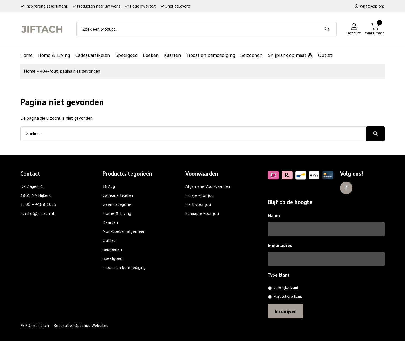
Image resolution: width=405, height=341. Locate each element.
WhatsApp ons (370, 6)
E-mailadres (280, 245)
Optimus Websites (91, 325)
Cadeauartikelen (118, 195)
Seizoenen (112, 249)
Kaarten (110, 222)
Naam (274, 215)
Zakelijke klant (286, 287)
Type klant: (281, 275)
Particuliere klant (288, 296)
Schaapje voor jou (202, 213)
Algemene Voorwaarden (207, 186)
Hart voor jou (198, 204)
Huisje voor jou (199, 195)
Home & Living (117, 213)
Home (29, 71)
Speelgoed (112, 258)
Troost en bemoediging (124, 267)
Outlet (109, 240)
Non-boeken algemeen (124, 231)
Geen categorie (117, 204)
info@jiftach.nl (39, 213)
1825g (109, 186)
